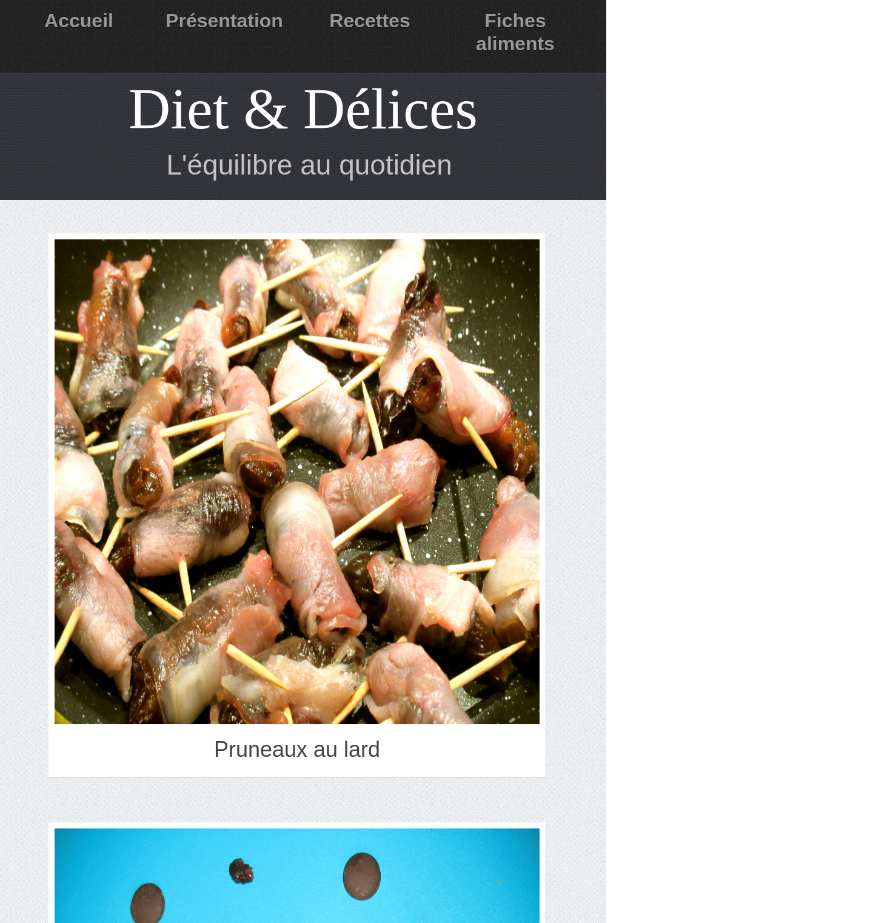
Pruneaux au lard (297, 749)
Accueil (78, 21)
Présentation (224, 21)
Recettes (369, 21)
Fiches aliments (515, 32)
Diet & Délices (303, 108)
